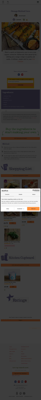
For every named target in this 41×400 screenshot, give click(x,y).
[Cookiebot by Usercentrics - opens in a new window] (33, 190)
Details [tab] (20, 194)
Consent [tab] (7, 194)
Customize (20, 208)
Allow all (33, 208)
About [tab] (33, 194)
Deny (7, 208)
